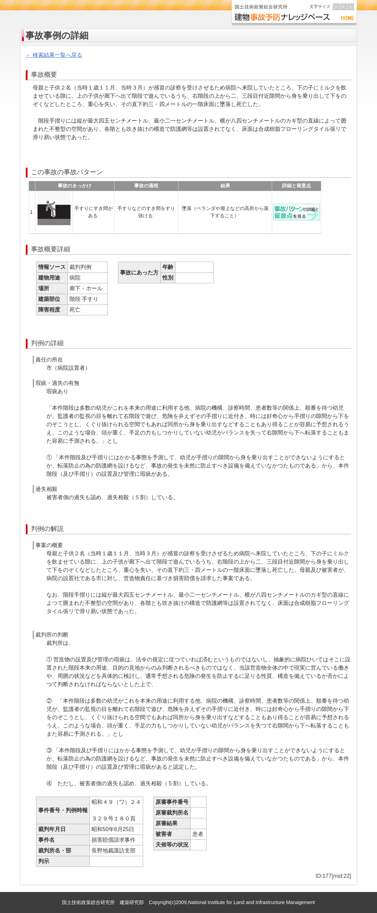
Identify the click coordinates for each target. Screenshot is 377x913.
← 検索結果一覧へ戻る (54, 55)
